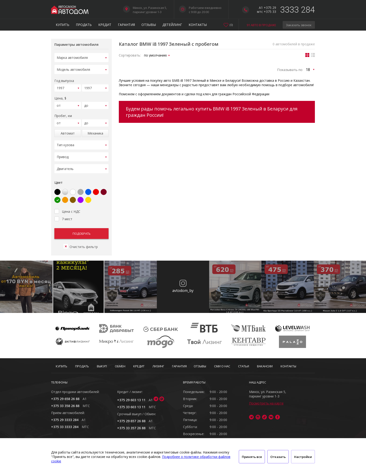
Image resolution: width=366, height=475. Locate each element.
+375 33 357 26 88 (131, 428)
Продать (84, 24)
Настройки (303, 457)
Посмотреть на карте (266, 403)
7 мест (63, 213)
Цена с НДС (67, 205)
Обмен (120, 366)
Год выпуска (64, 79)
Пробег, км (63, 113)
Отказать (278, 457)
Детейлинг (172, 24)
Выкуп (102, 366)
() (231, 25)
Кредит (104, 24)
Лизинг (158, 366)
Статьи (243, 366)
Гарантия (126, 24)
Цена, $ (60, 96)
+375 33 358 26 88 (65, 406)
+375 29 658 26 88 (65, 399)
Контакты (198, 24)
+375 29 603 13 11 (131, 400)
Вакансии (265, 366)
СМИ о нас (222, 366)
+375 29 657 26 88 (131, 421)
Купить (62, 24)
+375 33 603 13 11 (131, 407)
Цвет (58, 177)
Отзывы (148, 24)
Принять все (252, 457)
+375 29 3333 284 (64, 420)
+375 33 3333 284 (64, 427)
